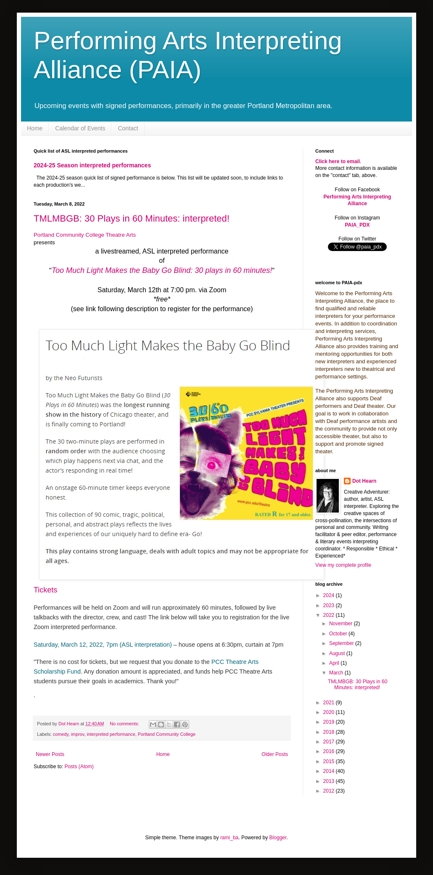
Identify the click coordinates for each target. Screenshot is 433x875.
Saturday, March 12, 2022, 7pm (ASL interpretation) (103, 644)
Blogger (278, 838)
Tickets (45, 590)
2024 (329, 595)
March (337, 673)
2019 (329, 722)
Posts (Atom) (78, 766)
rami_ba (229, 838)
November (341, 624)
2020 (329, 712)
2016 (329, 751)
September (342, 643)
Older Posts (274, 754)
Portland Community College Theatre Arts (85, 235)
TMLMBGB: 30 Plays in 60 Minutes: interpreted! (132, 218)
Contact (128, 128)
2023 (329, 605)
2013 (329, 781)
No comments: (125, 723)
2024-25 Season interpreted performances (92, 165)
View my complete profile (343, 565)
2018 (329, 732)
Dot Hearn (364, 481)
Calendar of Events (80, 128)
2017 (329, 742)
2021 (329, 703)
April (335, 663)
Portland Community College (166, 734)
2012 (329, 791)
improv (77, 734)
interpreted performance (111, 734)
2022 (329, 615)
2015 (329, 761)
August (337, 653)
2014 (329, 771)
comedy (61, 734)
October (339, 634)
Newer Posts (50, 754)
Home (34, 128)
